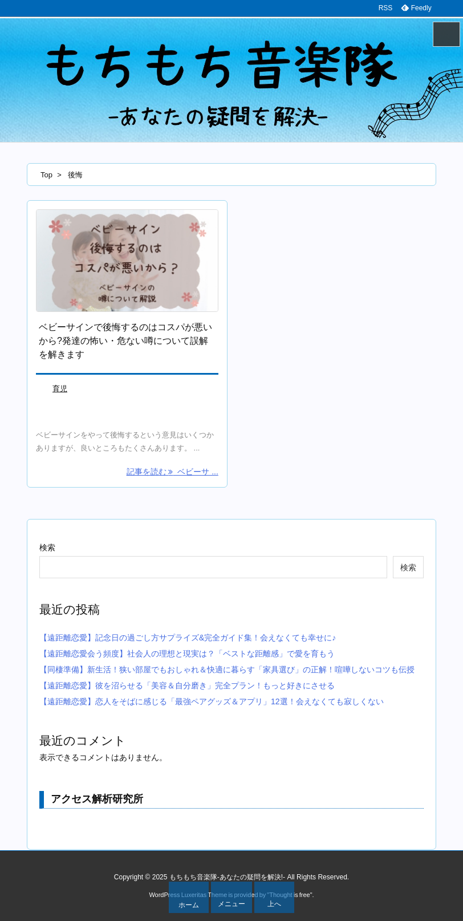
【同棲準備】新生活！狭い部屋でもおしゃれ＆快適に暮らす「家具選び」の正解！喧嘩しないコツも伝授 (227, 669)
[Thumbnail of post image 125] (127, 261)
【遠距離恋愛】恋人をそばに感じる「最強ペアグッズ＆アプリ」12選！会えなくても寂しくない (211, 701)
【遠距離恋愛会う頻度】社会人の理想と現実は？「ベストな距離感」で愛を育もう (187, 653)
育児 (59, 388)
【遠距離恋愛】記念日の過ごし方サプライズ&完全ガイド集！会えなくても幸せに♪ (187, 637)
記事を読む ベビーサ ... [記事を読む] (172, 471)
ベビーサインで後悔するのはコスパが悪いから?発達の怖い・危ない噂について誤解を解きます (125, 340)
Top (46, 175)
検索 (47, 547)
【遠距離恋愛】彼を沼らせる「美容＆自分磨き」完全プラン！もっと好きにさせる (187, 685)
